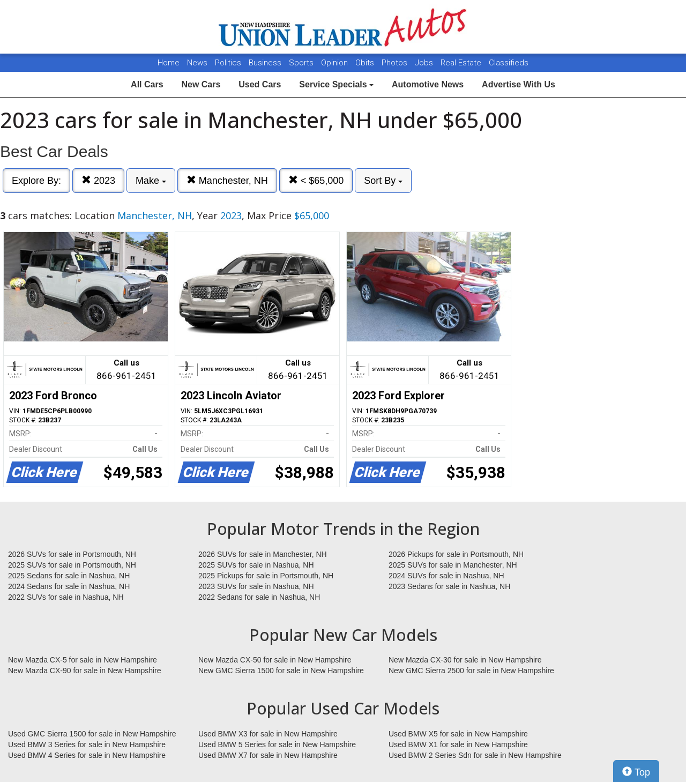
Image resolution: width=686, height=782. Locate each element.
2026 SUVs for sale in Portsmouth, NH (72, 554)
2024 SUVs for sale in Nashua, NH (446, 575)
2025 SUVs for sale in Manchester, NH (453, 565)
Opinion (335, 63)
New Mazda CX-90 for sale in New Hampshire (84, 670)
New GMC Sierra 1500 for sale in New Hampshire (281, 670)
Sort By (383, 180)
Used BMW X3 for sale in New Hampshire (268, 733)
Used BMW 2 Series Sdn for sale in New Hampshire (475, 755)
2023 (98, 180)
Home (169, 63)
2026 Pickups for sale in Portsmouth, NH (456, 554)
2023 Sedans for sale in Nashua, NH (449, 586)
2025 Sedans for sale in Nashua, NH (69, 575)
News (197, 63)
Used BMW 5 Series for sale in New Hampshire (277, 744)
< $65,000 (316, 180)
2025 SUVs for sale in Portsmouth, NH (72, 565)
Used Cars (259, 84)
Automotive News (428, 84)
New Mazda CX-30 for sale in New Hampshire (465, 660)
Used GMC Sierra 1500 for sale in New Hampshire (92, 733)
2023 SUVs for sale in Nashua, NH (256, 586)
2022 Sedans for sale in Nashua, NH (259, 597)
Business (266, 63)
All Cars (147, 84)
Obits (365, 63)
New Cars (200, 84)
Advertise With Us (518, 84)
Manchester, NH (227, 180)
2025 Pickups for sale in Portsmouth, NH (265, 575)
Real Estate (462, 63)
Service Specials (336, 84)
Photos (395, 63)
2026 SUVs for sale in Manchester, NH (262, 554)
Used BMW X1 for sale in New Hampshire (458, 744)
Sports (302, 63)
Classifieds (508, 63)
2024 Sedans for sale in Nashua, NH (69, 586)
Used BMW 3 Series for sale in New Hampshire (87, 744)
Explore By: (36, 180)
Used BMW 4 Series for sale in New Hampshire (87, 755)
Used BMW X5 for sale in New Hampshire (458, 733)
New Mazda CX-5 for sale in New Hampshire (82, 660)
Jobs (425, 63)
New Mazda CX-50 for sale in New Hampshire (275, 660)
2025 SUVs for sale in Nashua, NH (256, 565)
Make (151, 180)
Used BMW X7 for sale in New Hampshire (268, 755)
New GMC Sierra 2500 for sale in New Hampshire (471, 670)
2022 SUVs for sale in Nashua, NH (66, 597)
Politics (228, 63)
